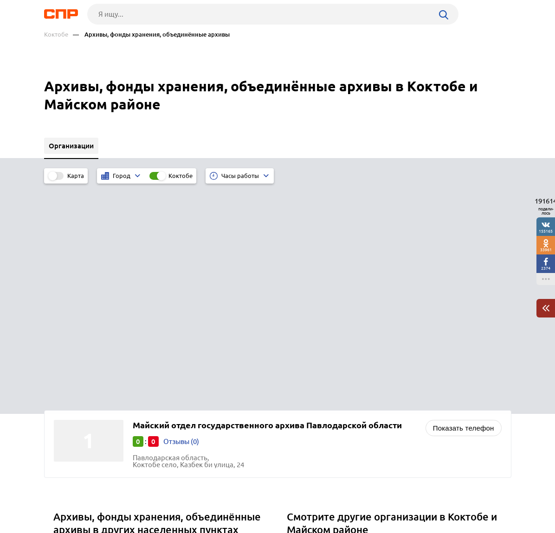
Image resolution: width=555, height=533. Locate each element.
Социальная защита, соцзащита (342, 330)
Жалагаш (72, 341)
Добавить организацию (469, 498)
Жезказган (74, 365)
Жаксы (68, 330)
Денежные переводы (324, 365)
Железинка (75, 376)
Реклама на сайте (184, 498)
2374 (545, 268)
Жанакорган (77, 353)
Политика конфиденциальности (168, 525)
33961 (546, 249)
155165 (546, 231)
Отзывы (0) (181, 223)
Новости (119, 498)
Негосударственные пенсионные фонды (356, 341)
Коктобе (56, 35)
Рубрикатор (61, 498)
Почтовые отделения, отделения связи (353, 353)
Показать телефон (463, 209)
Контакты (252, 498)
